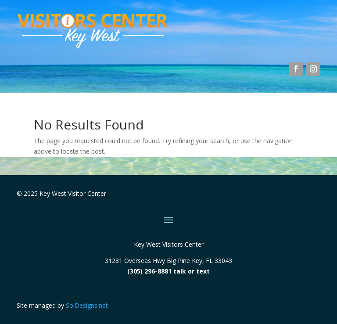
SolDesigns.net (87, 305)
